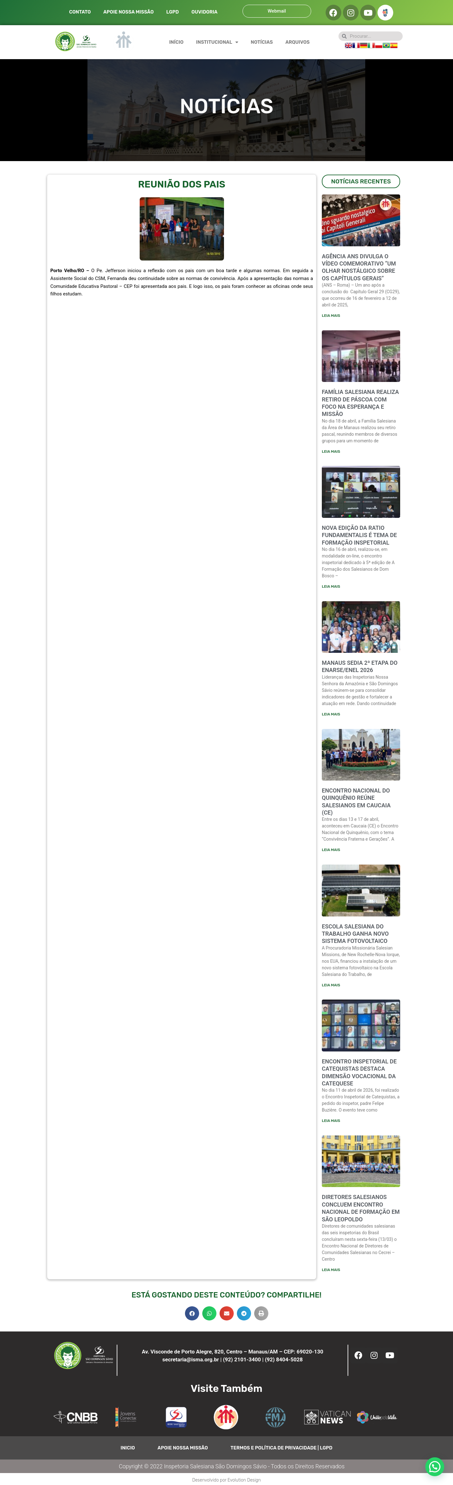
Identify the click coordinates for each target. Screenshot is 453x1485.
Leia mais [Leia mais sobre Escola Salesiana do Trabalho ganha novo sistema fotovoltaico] (331, 986)
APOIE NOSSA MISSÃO (128, 12)
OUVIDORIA (204, 12)
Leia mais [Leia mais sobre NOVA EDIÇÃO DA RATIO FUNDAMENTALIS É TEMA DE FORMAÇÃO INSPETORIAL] (331, 587)
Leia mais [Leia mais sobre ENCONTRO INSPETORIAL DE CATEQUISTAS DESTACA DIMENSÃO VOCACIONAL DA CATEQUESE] (331, 1122)
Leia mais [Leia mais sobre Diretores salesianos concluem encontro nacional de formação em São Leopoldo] (331, 1272)
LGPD (172, 12)
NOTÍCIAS (262, 42)
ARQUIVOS (297, 42)
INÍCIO (176, 42)
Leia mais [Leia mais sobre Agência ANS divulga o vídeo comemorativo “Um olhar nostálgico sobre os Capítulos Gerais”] (331, 315)
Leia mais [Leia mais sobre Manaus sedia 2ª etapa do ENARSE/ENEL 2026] (331, 715)
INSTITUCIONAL (217, 42)
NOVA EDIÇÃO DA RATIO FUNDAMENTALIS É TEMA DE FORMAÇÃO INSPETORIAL (359, 535)
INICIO (127, 1450)
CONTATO (80, 12)
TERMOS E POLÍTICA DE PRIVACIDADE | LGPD (282, 1450)
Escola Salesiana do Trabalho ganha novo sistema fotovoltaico (355, 935)
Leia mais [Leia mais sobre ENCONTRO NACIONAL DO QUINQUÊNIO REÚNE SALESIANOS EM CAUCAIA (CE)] (331, 851)
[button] (192, 1316)
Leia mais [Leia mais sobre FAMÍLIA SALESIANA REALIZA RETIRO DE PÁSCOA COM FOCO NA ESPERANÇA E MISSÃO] (331, 452)
